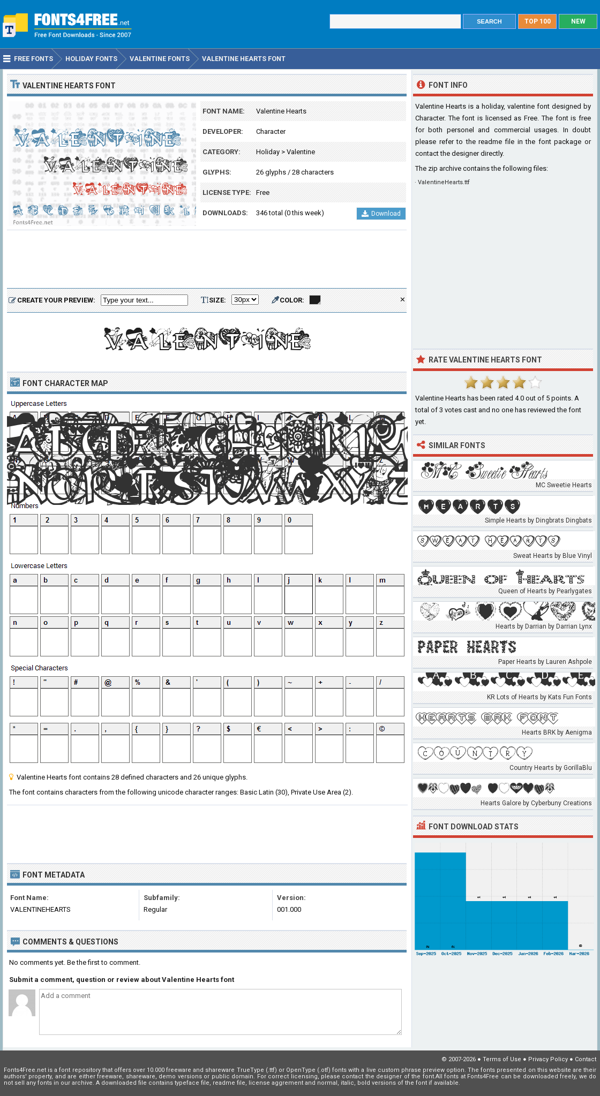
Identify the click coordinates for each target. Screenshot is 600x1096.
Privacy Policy (548, 1059)
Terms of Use (502, 1059)
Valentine (301, 152)
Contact (585, 1059)
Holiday (268, 152)
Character (271, 131)
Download (381, 213)
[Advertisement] (207, 260)
